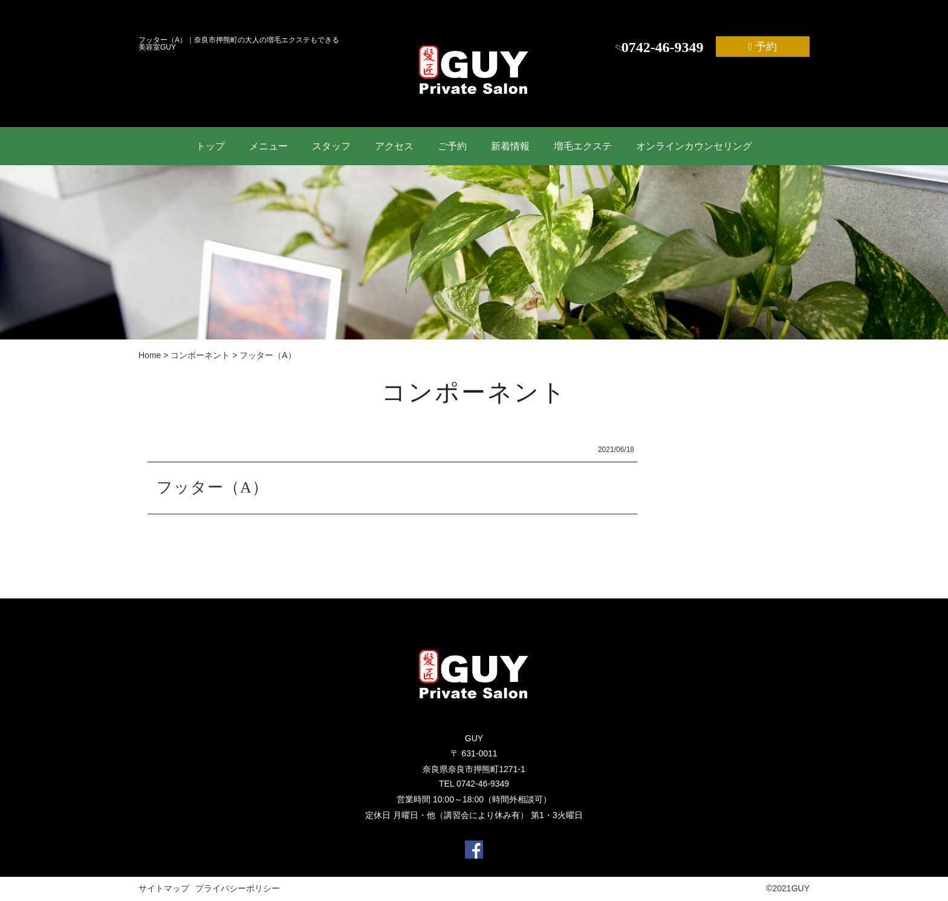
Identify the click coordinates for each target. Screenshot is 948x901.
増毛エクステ (583, 146)
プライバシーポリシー (237, 888)
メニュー (268, 146)
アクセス (394, 146)
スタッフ (331, 146)
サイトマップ (163, 888)
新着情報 (510, 146)
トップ (210, 146)
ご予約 (452, 146)
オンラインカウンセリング (694, 146)
